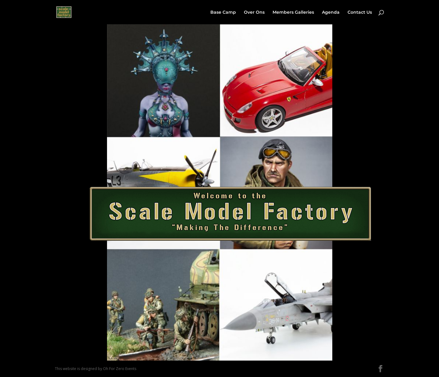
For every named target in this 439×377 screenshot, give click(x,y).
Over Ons (254, 12)
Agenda (331, 12)
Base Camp (223, 12)
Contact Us (360, 12)
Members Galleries (293, 12)
